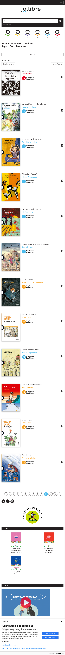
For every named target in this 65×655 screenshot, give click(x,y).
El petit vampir (28, 279)
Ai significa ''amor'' (29, 174)
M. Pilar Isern (27, 212)
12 (55, 494)
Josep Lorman (27, 388)
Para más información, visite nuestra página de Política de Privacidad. (24, 648)
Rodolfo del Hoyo (29, 107)
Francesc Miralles (29, 458)
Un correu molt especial (31, 209)
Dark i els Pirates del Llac (32, 385)
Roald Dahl (26, 317)
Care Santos (27, 74)
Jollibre (32, 9)
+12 (47, 34)
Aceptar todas (50, 633)
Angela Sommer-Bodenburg (33, 282)
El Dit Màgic (27, 420)
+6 (17, 34)
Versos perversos (29, 314)
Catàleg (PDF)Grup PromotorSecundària (49, 550)
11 (50, 494)
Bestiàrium (26, 455)
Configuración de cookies (10, 645)
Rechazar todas (50, 637)
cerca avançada (7, 24)
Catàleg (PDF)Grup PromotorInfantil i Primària (16, 550)
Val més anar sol (28, 71)
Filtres (32, 54)
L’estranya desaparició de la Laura (35, 244)
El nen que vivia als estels (32, 139)
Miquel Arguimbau (29, 177)
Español (6, 622)
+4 (7, 34)
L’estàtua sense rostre (30, 350)
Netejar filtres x (57, 64)
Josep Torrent (27, 247)
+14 (57, 34)
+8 (27, 34)
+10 (37, 34)
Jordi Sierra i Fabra (29, 142)
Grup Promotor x (8, 64)
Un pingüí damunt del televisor (34, 104)
